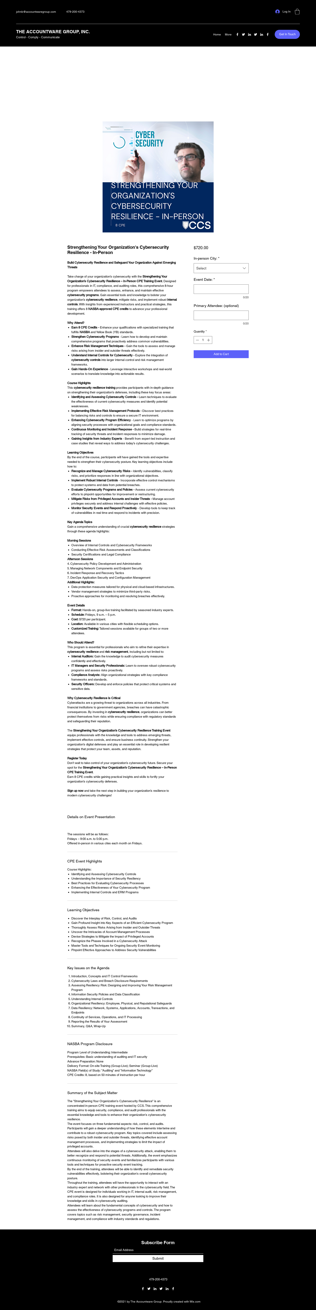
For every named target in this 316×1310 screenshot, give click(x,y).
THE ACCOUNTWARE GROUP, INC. (53, 31)
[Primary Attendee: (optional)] (221, 315)
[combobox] (221, 268)
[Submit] (158, 1258)
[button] (297, 12)
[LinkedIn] (249, 34)
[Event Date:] (221, 289)
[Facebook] (237, 34)
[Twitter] (243, 34)
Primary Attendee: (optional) (216, 306)
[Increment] (209, 340)
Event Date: (204, 279)
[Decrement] (197, 340)
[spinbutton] (203, 340)
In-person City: (206, 258)
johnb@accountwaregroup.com (36, 11)
